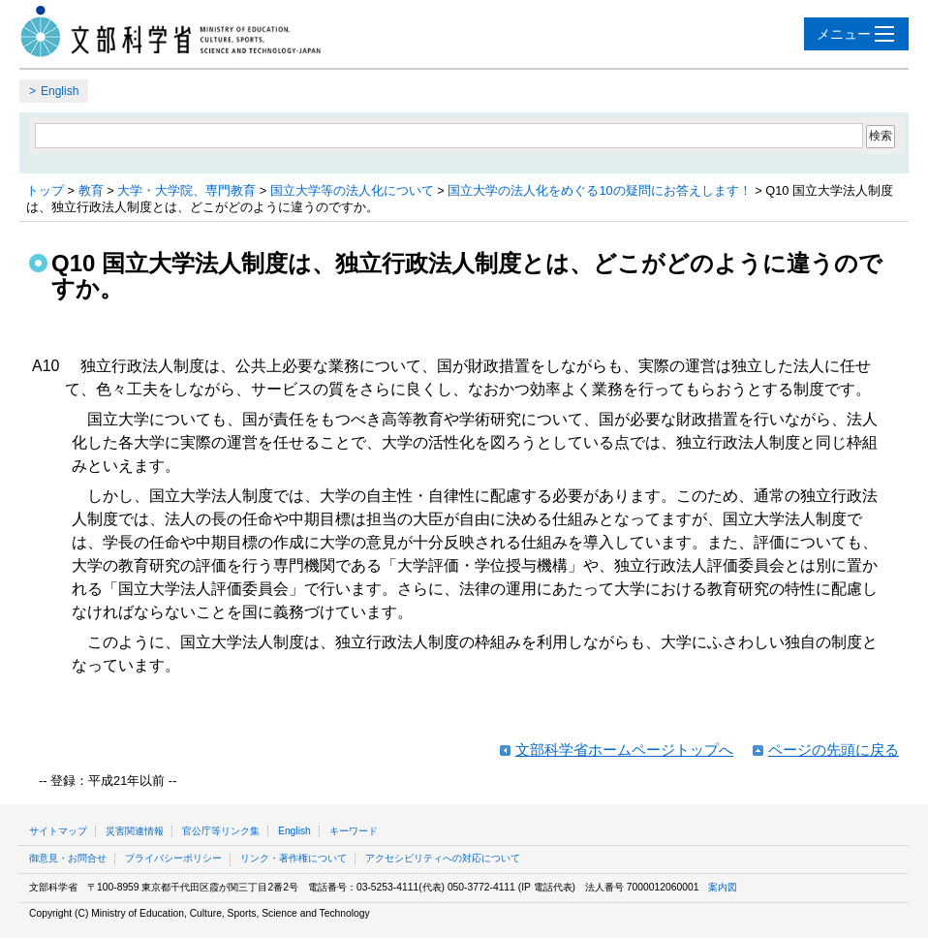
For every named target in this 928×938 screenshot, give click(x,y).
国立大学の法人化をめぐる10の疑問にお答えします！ (599, 190)
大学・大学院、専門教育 (186, 190)
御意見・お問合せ (68, 858)
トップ (45, 190)
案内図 (722, 887)
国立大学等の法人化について (352, 190)
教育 (91, 190)
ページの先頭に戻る (833, 749)
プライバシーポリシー (173, 858)
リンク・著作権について (293, 858)
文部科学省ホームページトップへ (624, 749)
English (59, 91)
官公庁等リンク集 (221, 831)
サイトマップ (58, 831)
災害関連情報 (135, 831)
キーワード (353, 831)
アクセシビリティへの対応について (442, 858)
